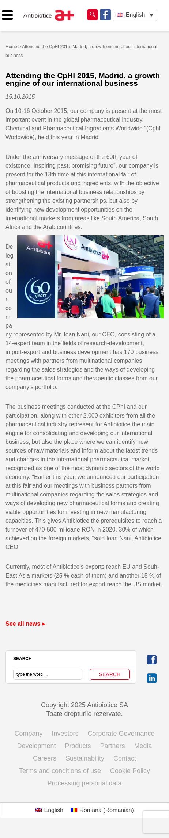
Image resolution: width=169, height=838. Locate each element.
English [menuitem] (135, 15)
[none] (135, 15)
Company (28, 733)
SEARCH (22, 658)
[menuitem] (135, 15)
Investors (65, 733)
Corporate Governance (121, 733)
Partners (112, 746)
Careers (44, 758)
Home (11, 46)
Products (78, 746)
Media (143, 746)
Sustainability (84, 758)
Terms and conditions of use (60, 770)
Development (36, 746)
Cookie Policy (130, 770)
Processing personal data (84, 783)
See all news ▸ (25, 624)
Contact (124, 758)
